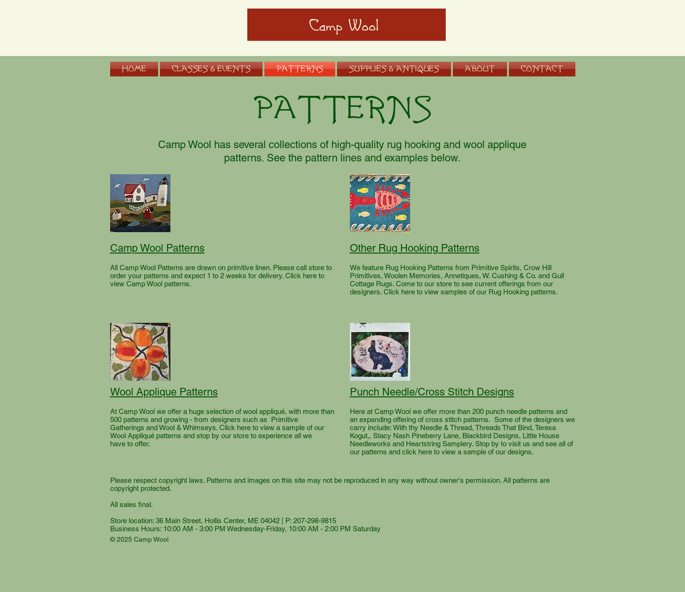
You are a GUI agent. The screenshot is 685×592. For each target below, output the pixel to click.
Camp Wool (344, 26)
